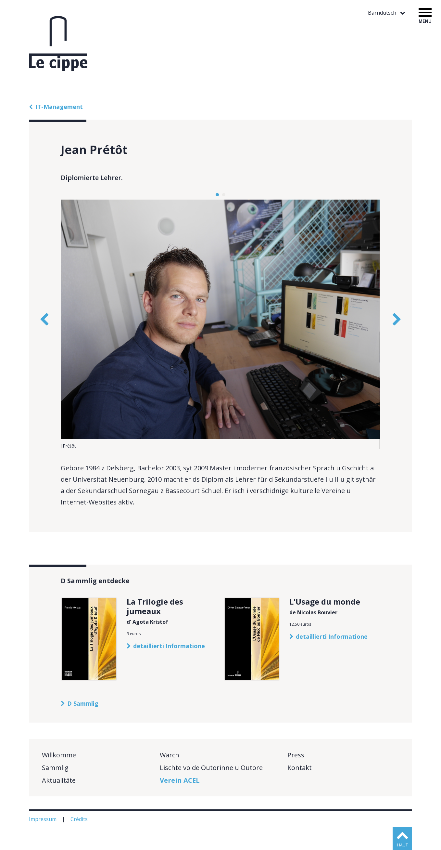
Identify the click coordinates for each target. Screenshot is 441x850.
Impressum (43, 819)
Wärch (169, 755)
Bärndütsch (382, 13)
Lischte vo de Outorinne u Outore (211, 767)
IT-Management (59, 107)
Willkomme (59, 755)
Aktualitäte (59, 780)
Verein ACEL (180, 780)
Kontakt (299, 767)
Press (295, 755)
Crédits (79, 819)
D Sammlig (82, 703)
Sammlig (55, 767)
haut (402, 845)
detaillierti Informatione (169, 646)
